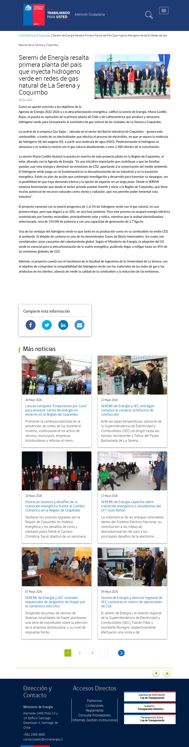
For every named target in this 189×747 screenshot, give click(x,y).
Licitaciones (95, 705)
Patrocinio (94, 700)
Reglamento (95, 710)
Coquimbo (45, 35)
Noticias (32, 35)
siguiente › (121, 653)
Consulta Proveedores (94, 715)
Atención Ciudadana (90, 14)
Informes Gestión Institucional (94, 720)
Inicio (22, 35)
